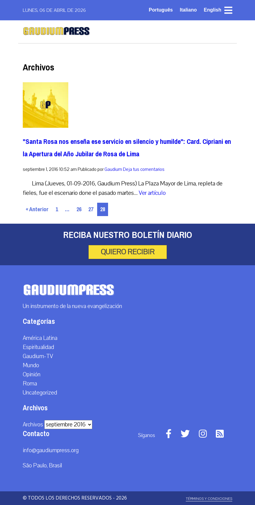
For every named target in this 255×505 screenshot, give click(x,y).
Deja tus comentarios (144, 169)
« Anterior (37, 209)
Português (161, 9)
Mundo (31, 365)
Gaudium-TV (38, 356)
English (212, 9)
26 (78, 209)
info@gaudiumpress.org (51, 450)
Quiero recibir (128, 252)
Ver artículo (152, 193)
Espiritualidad (38, 347)
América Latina (40, 338)
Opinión (31, 374)
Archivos (33, 425)
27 (90, 209)
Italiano (188, 9)
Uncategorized (40, 393)
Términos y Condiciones (209, 499)
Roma (30, 384)
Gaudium (113, 169)
